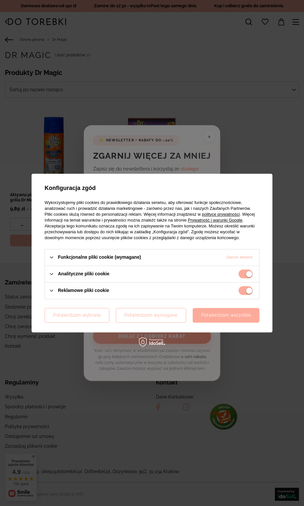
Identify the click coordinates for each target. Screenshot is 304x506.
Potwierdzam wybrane (77, 315)
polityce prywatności (221, 214)
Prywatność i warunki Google (215, 220)
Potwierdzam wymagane (150, 315)
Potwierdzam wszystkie (226, 315)
